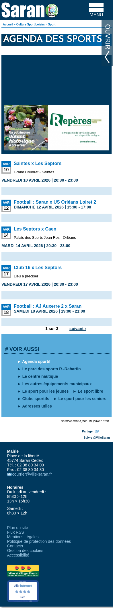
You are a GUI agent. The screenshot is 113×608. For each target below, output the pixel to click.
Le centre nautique (40, 376)
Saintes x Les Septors (37, 163)
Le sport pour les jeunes (45, 391)
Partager (88, 431)
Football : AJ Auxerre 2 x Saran (47, 306)
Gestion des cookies (25, 550)
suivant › (77, 328)
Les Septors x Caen (35, 228)
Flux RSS (15, 532)
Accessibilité (18, 555)
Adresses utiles (37, 406)
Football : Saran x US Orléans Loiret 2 (55, 202)
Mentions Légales (23, 537)
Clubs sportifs (35, 398)
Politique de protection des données (39, 541)
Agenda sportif (36, 361)
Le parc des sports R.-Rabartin (51, 369)
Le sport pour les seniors (82, 398)
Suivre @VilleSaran (97, 437)
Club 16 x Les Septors (38, 267)
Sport (51, 24)
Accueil (8, 24)
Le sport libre (90, 391)
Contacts (15, 546)
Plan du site (17, 527)
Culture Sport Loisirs (30, 24)
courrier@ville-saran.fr (32, 474)
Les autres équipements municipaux (57, 384)
